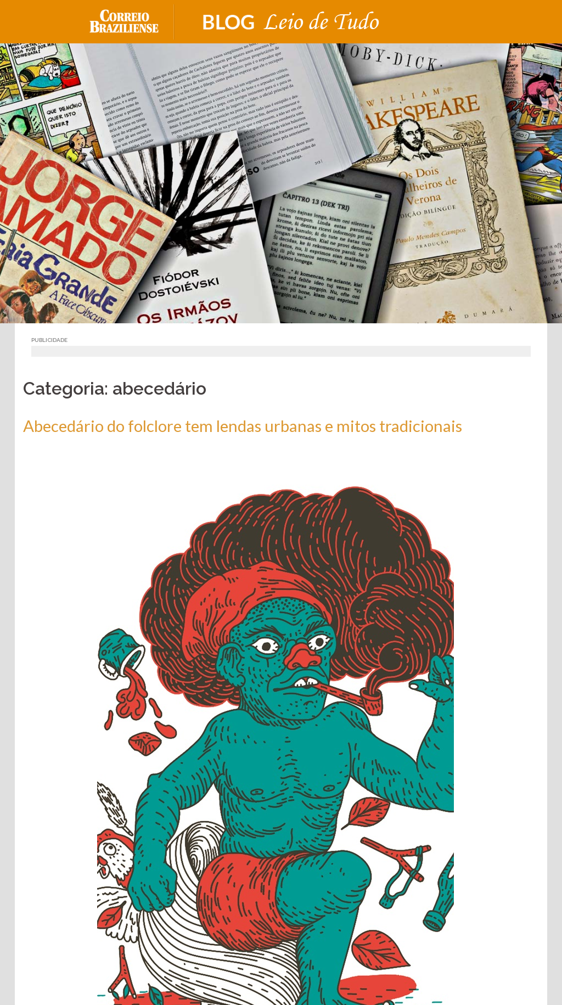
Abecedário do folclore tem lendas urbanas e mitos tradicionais (242, 425)
